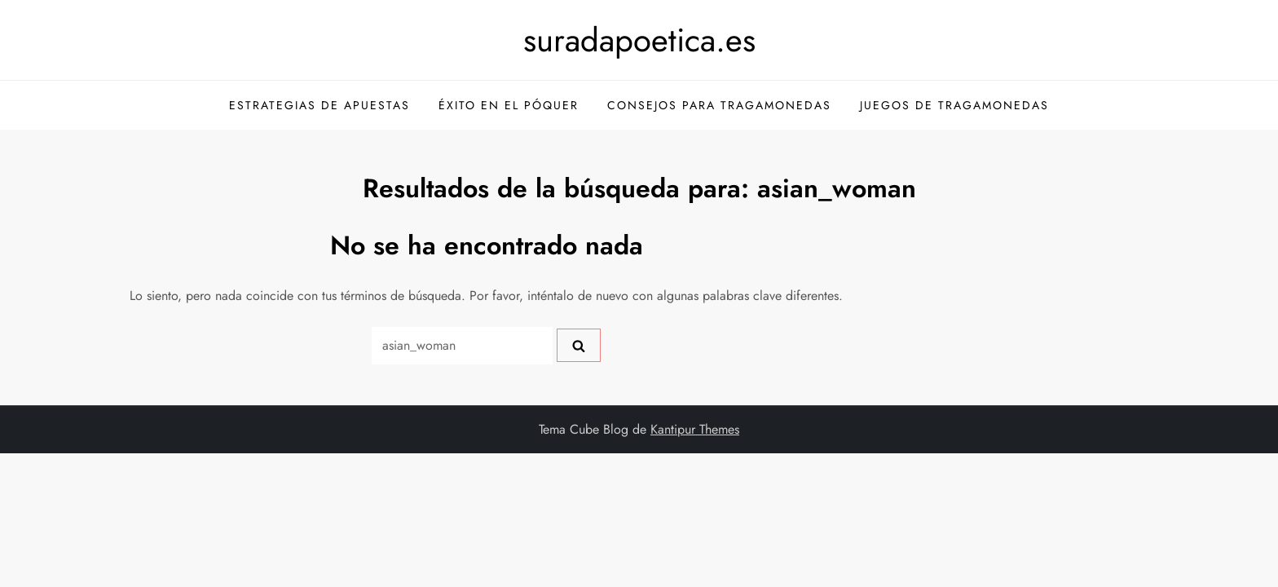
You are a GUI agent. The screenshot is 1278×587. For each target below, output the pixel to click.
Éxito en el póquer (508, 105)
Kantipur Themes (694, 429)
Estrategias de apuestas (319, 105)
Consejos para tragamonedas (719, 105)
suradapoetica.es (639, 40)
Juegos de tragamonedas (954, 105)
